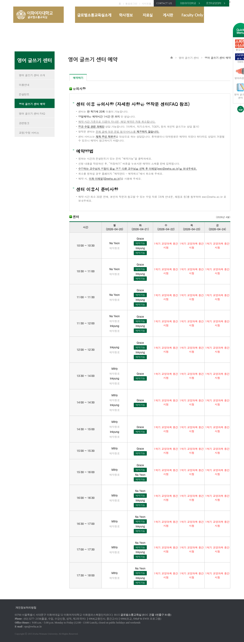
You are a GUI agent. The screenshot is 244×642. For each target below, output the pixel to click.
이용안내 (24, 84)
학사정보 (125, 15)
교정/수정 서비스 (29, 132)
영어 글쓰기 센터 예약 (32, 104)
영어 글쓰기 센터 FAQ (32, 113)
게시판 (168, 15)
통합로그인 (131, 3)
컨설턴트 (24, 94)
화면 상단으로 (240, 108)
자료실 (147, 15)
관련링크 (24, 123)
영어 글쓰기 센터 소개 (32, 75)
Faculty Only (191, 15)
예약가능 (140, 243)
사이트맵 (146, 3)
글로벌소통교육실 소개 (94, 15)
